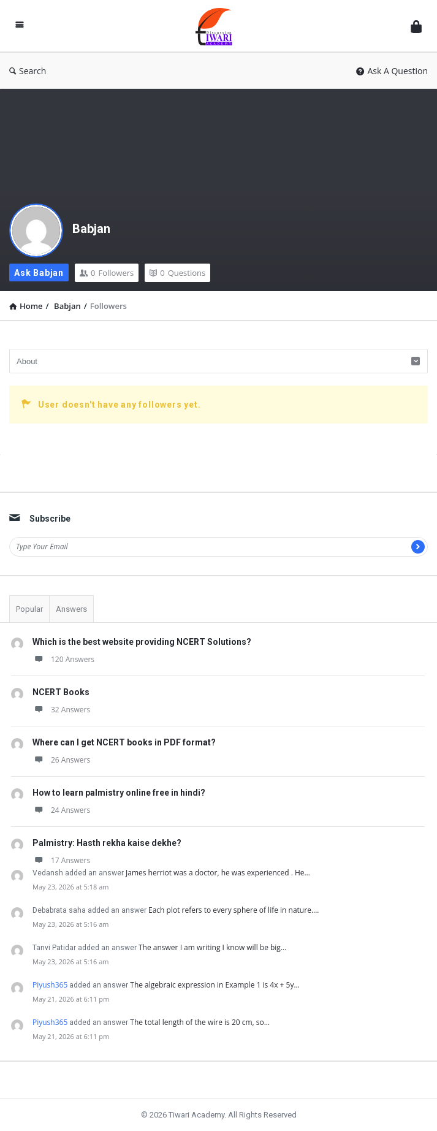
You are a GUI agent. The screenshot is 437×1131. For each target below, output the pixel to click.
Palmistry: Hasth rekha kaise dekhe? (106, 843)
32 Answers (61, 709)
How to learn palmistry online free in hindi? (118, 793)
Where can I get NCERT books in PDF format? (124, 742)
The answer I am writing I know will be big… (212, 947)
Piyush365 (49, 985)
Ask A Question (392, 71)
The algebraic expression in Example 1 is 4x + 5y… (215, 985)
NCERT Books (60, 692)
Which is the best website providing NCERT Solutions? (141, 642)
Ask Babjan (39, 273)
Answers (71, 609)
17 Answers (61, 860)
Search (27, 71)
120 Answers (63, 659)
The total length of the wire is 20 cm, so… (200, 1022)
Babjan (91, 228)
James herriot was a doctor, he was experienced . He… (218, 872)
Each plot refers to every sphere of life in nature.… (233, 910)
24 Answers (61, 810)
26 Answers (61, 760)
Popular (29, 609)
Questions (177, 273)
